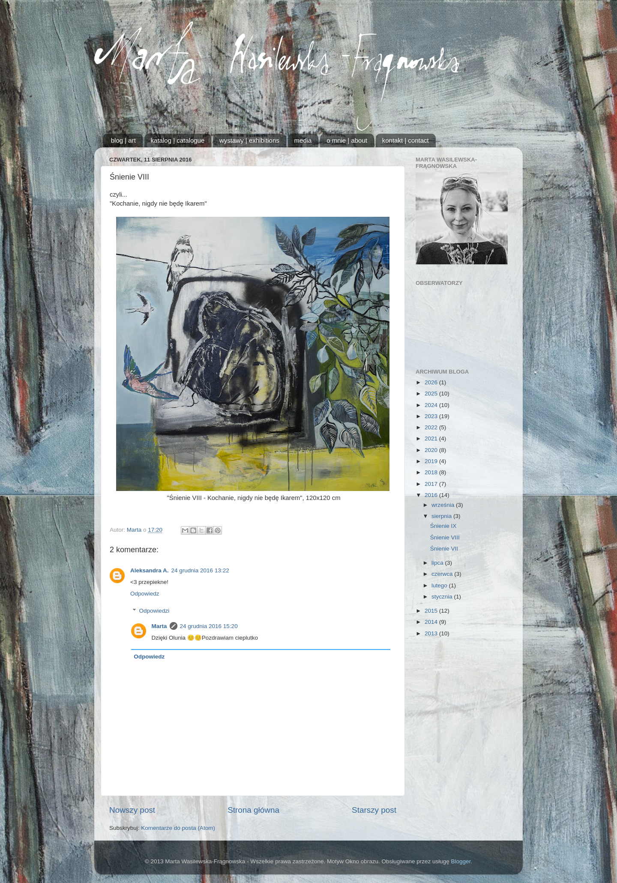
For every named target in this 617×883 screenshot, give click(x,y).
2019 (432, 461)
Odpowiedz (144, 593)
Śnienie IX (443, 526)
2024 (432, 405)
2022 (432, 427)
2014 (432, 622)
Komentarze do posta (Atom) (178, 828)
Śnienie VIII (445, 537)
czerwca (442, 574)
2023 (432, 416)
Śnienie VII (444, 548)
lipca (438, 563)
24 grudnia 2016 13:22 (200, 570)
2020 (432, 450)
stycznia (442, 596)
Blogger (461, 861)
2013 (432, 633)
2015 (432, 611)
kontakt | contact (405, 140)
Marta (159, 626)
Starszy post (374, 809)
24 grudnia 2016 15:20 (209, 626)
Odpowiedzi (154, 611)
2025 (432, 393)
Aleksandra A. (149, 570)
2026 (432, 382)
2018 (432, 472)
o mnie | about (346, 140)
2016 (432, 495)
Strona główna (253, 809)
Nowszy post (132, 809)
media (303, 140)
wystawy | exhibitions (249, 140)
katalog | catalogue (178, 140)
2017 (432, 484)
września (443, 505)
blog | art (123, 140)
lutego (440, 585)
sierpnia (442, 516)
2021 (432, 438)
